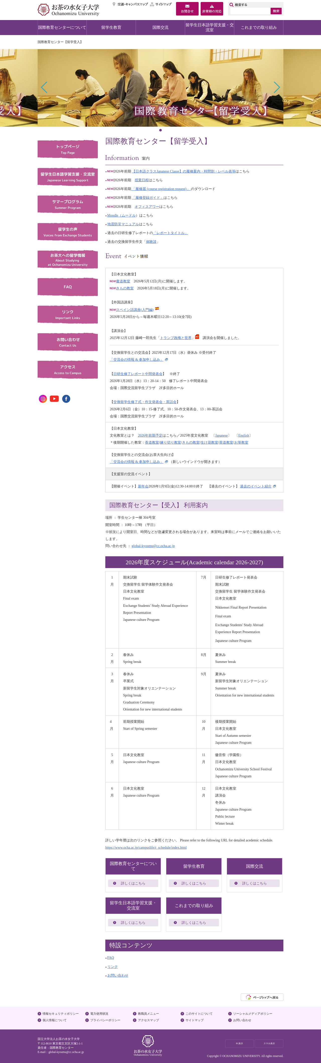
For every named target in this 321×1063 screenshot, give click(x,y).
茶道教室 (226, 442)
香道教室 (152, 442)
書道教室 (120, 281)
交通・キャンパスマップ (130, 4)
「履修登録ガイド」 (148, 198)
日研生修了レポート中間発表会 (138, 374)
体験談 (151, 242)
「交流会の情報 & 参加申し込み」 (137, 360)
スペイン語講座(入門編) (134, 310)
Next (276, 87)
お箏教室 (241, 442)
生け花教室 (209, 442)
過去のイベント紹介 (256, 486)
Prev (44, 87)
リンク (112, 967)
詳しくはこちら (133, 883)
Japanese (221, 435)
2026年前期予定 (150, 435)
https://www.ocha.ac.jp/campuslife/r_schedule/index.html (146, 847)
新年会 (143, 486)
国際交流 (160, 27)
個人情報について (55, 1020)
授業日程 (142, 180)
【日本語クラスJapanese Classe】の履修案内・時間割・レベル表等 (183, 171)
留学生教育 (111, 27)
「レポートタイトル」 (170, 233)
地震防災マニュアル (123, 224)
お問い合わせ (117, 975)
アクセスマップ (148, 1020)
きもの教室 (122, 288)
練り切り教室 (170, 442)
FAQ (110, 958)
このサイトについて (199, 1013)
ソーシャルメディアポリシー (252, 1013)
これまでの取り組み (259, 27)
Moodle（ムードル (121, 215)
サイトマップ (161, 4)
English (243, 435)
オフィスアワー (147, 207)
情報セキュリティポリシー (61, 1013)
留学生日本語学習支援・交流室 (210, 27)
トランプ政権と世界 (176, 338)
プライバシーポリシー (105, 1020)
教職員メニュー (148, 1013)
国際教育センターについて (62, 27)
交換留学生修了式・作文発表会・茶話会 (145, 402)
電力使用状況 (99, 1013)
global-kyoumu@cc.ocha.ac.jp (153, 546)
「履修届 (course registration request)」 (161, 189)
